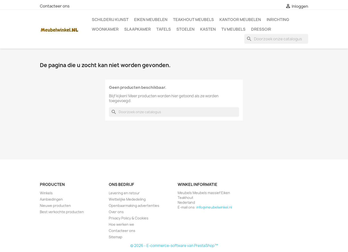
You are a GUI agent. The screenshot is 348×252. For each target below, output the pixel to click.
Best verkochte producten (62, 212)
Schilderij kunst (110, 19)
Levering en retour (124, 193)
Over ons (116, 212)
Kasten (208, 29)
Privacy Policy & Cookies (128, 218)
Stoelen (185, 29)
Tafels (163, 29)
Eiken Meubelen (150, 19)
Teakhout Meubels (193, 19)
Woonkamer (105, 29)
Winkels (46, 193)
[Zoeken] (276, 39)
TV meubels (233, 29)
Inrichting (278, 19)
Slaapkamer (137, 29)
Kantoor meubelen (240, 19)
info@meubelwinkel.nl (214, 207)
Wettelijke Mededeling (127, 199)
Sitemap (115, 237)
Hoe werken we (121, 224)
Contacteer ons (55, 6)
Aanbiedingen (51, 199)
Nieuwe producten (55, 205)
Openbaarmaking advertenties (134, 205)
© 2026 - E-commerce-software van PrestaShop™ (174, 245)
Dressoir (261, 29)
